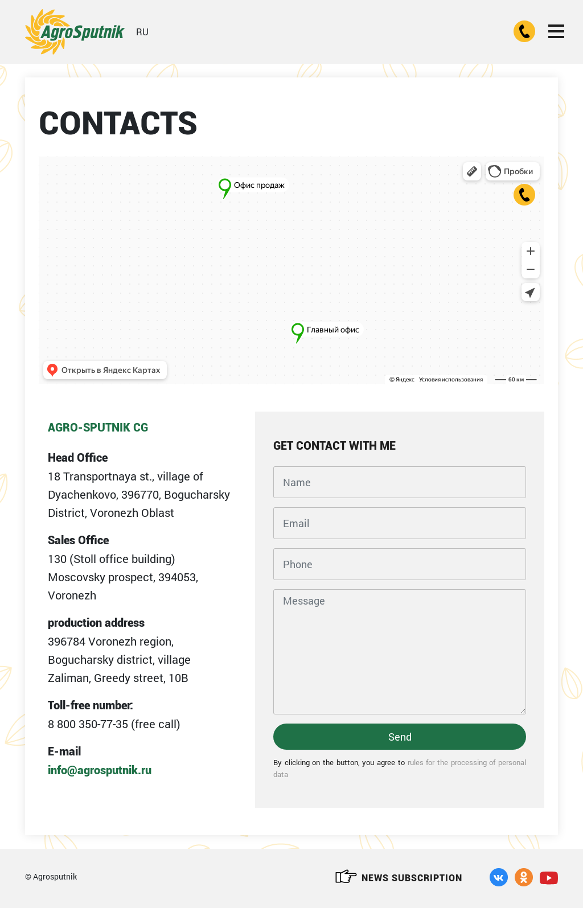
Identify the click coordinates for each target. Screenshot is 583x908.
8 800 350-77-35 (88, 723)
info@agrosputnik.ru (99, 770)
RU (142, 32)
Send (400, 736)
